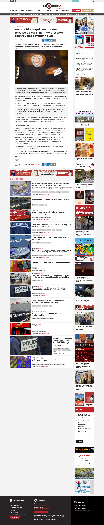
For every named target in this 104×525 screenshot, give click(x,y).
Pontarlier (34, 261)
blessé (38, 318)
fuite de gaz (34, 268)
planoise (45, 255)
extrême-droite (51, 192)
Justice (24, 26)
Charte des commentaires (16, 507)
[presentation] (75, 340)
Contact (12, 503)
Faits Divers (18, 26)
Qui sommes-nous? (15, 505)
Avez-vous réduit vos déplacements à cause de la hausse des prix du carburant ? (84, 416)
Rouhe (33, 324)
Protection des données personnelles (19, 508)
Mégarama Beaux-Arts (66, 349)
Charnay (34, 223)
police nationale (51, 255)
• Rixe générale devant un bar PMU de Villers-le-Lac (84, 73)
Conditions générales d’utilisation (18, 514)
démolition (34, 280)
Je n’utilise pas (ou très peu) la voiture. (84, 429)
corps (33, 217)
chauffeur (34, 230)
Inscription (80, 213)
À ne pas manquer (85, 333)
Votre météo (84, 446)
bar (37, 204)
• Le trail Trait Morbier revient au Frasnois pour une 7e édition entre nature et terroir (84, 69)
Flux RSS (13, 510)
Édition (54, 8)
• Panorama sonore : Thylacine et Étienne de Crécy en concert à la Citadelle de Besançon (84, 60)
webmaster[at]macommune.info (41, 520)
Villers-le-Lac (35, 197)
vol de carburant (59, 230)
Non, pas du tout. (81, 426)
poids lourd (49, 230)
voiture (63, 364)
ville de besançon (65, 192)
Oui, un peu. (80, 422)
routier (53, 230)
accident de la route (35, 364)
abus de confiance (57, 348)
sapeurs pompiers (47, 217)
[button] (91, 1)
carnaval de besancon (36, 192)
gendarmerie (41, 204)
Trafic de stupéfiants (58, 255)
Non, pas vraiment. (82, 424)
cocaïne (55, 349)
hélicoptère (47, 364)
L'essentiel (84, 50)
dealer (41, 255)
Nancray (34, 210)
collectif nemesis (45, 192)
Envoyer (79, 441)
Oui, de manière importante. (83, 420)
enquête (59, 349)
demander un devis (41, 512)
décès (37, 217)
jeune (51, 364)
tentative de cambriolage (46, 242)
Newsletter (14, 517)
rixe (46, 204)
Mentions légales (14, 512)
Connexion (89, 213)
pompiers (58, 364)
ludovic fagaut (58, 192)
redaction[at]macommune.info (41, 505)
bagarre (33, 204)
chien (33, 331)
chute (37, 331)
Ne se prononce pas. (82, 431)
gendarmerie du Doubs (41, 230)
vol (41, 280)
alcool (33, 293)
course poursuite (35, 255)
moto (54, 364)
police (17, 160)
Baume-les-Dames (36, 235)
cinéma (66, 348)
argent (63, 348)
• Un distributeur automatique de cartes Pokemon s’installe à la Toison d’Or (84, 64)
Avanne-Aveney (35, 311)
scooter (51, 318)
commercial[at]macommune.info (41, 508)
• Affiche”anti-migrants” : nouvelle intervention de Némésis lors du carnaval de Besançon (84, 55)
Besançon (34, 182)
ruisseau (41, 217)
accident (33, 318)
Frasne (33, 357)
